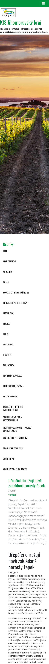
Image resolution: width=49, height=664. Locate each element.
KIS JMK (6, 334)
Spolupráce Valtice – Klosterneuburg (12, 419)
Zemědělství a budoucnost (15, 469)
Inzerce (6, 323)
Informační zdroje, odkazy (15, 303)
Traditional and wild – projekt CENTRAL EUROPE (17, 429)
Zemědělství (8, 458)
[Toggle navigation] (43, 3)
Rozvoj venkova (10, 396)
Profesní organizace (12, 375)
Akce (5, 251)
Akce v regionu (9, 261)
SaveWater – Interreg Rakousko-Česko (13, 408)
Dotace (6, 282)
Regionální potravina (12, 386)
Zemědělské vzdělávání (13, 448)
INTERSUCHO (8, 313)
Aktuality (7, 271)
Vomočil (12, 494)
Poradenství (8, 365)
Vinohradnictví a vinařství (15, 438)
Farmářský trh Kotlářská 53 (16, 292)
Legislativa (8, 344)
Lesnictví (7, 354)
